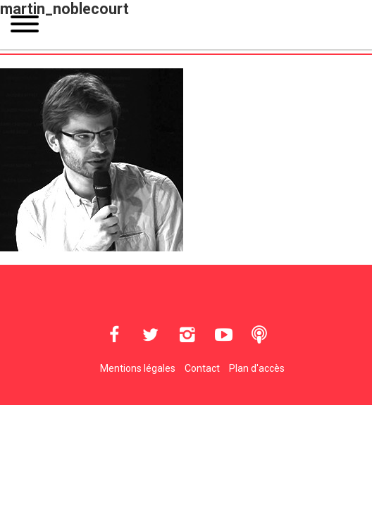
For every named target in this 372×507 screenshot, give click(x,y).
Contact (202, 368)
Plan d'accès (257, 368)
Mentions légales (137, 368)
